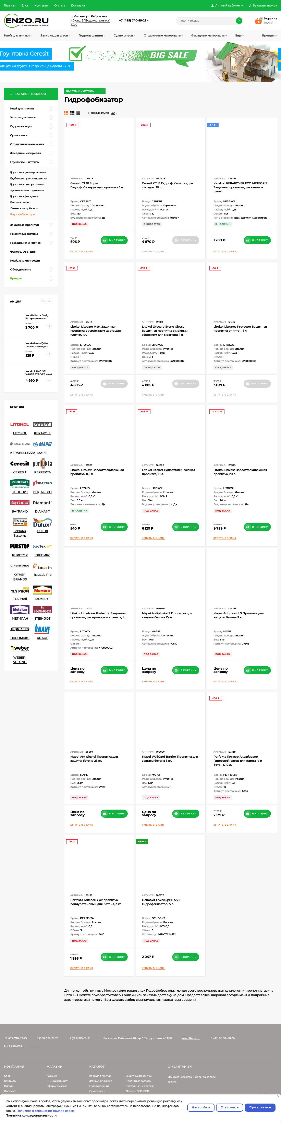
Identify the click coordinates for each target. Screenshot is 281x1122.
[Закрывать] (278, 1096)
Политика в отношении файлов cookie (45, 1111)
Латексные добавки (24, 208)
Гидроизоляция (99, 1086)
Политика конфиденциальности (31, 1115)
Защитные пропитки (138, 1075)
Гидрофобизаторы (22, 214)
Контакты (41, 5)
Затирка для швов (100, 1080)
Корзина (52, 1075)
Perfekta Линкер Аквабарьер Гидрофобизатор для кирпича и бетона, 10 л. (237, 761)
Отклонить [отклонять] (230, 1107)
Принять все (260, 1107)
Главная (9, 5)
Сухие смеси (97, 1091)
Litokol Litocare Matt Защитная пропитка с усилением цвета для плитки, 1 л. (95, 331)
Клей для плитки (100, 1075)
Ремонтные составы (138, 1080)
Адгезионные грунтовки (27, 190)
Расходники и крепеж (140, 1086)
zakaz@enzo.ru (191, 1038)
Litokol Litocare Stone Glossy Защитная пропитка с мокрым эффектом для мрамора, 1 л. (164, 331)
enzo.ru (211, 1076)
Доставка (78, 5)
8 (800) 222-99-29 (47, 1038)
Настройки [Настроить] (201, 1107)
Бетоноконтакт (20, 202)
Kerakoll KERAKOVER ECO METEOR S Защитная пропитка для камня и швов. (240, 187)
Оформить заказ (57, 1086)
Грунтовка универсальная (28, 172)
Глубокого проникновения (28, 178)
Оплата (59, 5)
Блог (24, 5)
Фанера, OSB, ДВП (137, 1091)
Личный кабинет (57, 1080)
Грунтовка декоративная (27, 184)
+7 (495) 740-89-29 (132, 20)
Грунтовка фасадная (24, 196)
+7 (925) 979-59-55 (79, 1038)
